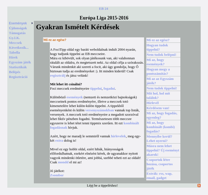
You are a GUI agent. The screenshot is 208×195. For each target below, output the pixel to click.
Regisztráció (18, 77)
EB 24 (103, 8)
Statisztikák (18, 67)
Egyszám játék (20, 62)
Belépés (14, 72)
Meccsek (15, 43)
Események (21, 23)
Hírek (13, 57)
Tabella (14, 52)
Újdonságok (18, 28)
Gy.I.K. (14, 38)
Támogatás (17, 33)
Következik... (19, 48)
